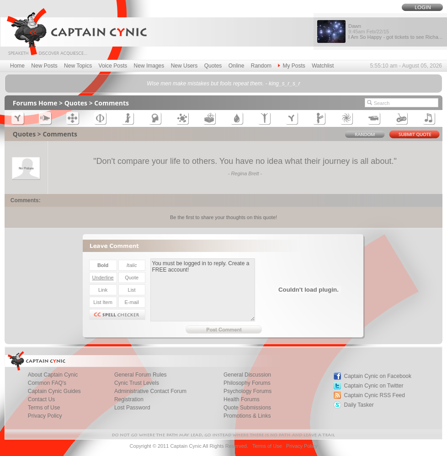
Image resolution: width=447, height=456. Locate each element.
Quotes (213, 66)
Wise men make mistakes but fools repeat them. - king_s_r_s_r (223, 83)
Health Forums (242, 399)
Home (17, 66)
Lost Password (132, 407)
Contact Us (41, 399)
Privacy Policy (45, 416)
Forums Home (35, 103)
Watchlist (323, 66)
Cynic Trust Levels (136, 383)
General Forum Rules (140, 375)
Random (261, 66)
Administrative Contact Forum (150, 391)
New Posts (44, 66)
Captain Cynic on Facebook (377, 376)
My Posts (291, 66)
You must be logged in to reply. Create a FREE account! (202, 289)
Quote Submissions (247, 407)
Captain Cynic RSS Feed (374, 395)
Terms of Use (44, 407)
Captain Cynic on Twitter (374, 386)
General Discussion (247, 375)
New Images (149, 66)
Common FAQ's (47, 383)
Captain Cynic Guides (54, 391)
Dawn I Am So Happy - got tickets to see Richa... (395, 31)
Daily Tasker (359, 405)
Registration (129, 399)
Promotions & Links (247, 416)
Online (237, 66)
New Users (184, 66)
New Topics (78, 66)
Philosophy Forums (247, 383)
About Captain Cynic (53, 375)
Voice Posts (113, 66)
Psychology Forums (247, 391)
